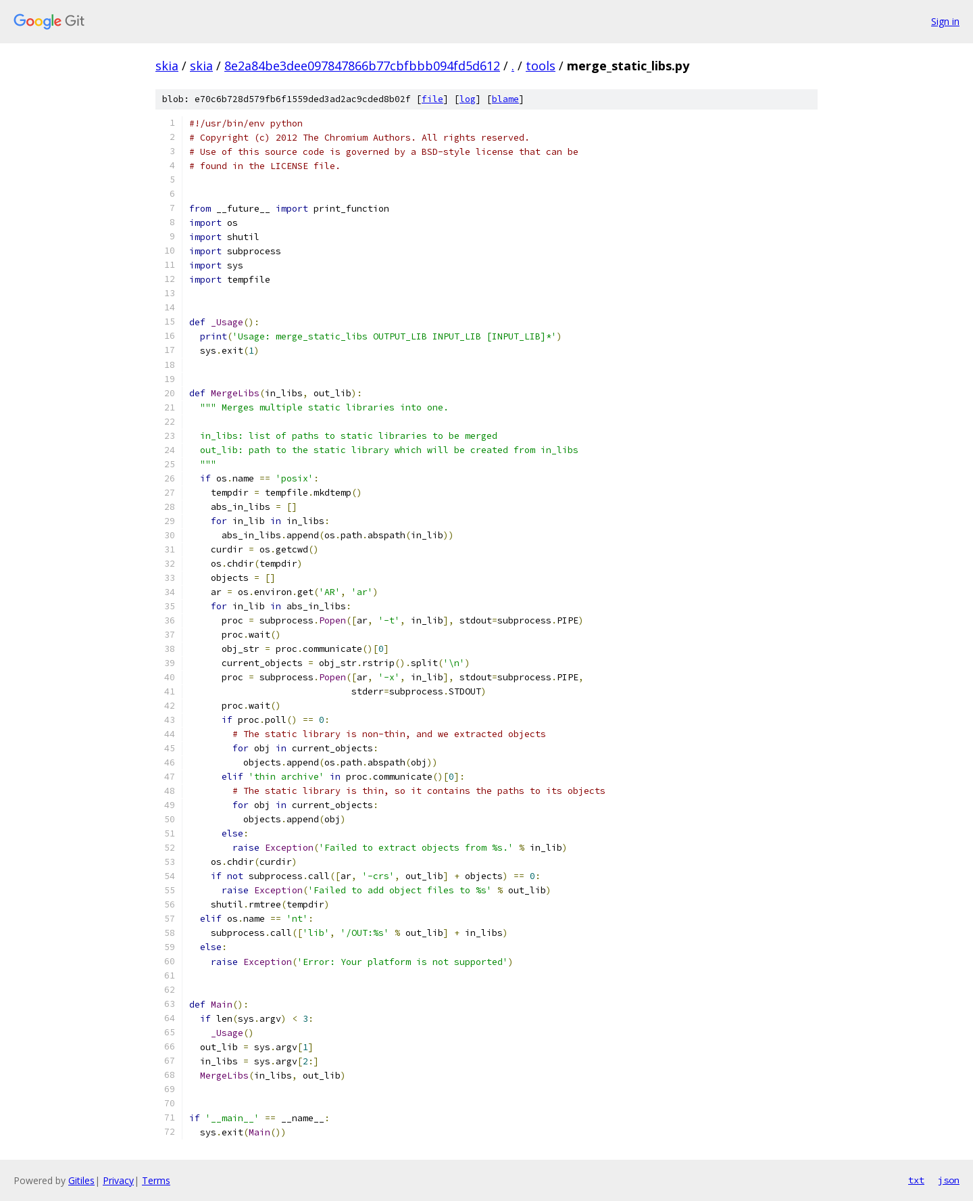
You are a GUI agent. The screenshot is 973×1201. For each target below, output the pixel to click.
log (467, 99)
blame (505, 99)
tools (540, 65)
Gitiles (81, 1180)
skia (166, 65)
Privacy (118, 1180)
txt (916, 1180)
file (432, 99)
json (948, 1180)
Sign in (945, 21)
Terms (156, 1180)
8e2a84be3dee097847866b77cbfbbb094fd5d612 (362, 65)
